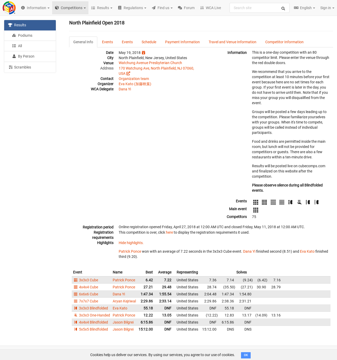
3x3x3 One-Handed (91, 315)
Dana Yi (125, 89)
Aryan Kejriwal (124, 301)
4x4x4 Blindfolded (90, 322)
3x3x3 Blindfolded (90, 308)
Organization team (134, 79)
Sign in (327, 8)
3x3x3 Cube (85, 280)
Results (17, 25)
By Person (23, 56)
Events (107, 42)
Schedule (149, 42)
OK (246, 355)
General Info (83, 42)
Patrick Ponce (130, 251)
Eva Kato (307, 251)
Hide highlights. (131, 243)
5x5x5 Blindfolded (90, 329)
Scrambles (19, 67)
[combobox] (260, 8)
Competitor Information (284, 42)
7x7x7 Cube (85, 301)
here (169, 232)
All (17, 46)
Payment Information (182, 42)
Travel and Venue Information (232, 42)
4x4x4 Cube (85, 287)
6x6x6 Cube (85, 294)
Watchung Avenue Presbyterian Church (150, 63)
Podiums (22, 35)
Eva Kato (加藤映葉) (135, 84)
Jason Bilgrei (123, 322)
